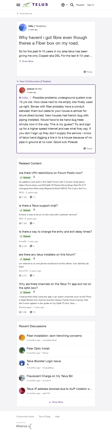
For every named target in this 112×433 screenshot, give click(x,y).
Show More (26, 61)
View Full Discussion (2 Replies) (33, 81)
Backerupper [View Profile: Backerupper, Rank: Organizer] (25, 307)
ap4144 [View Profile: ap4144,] (46, 393)
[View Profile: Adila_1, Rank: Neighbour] (23, 27)
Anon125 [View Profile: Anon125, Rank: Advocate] (23, 270)
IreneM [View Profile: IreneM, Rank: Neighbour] (22, 241)
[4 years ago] (34, 270)
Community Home (25, 416)
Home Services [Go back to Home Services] (24, 13)
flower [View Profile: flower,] (46, 352)
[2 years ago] (31, 192)
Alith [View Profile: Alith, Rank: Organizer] (21, 218)
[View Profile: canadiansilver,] (22, 338)
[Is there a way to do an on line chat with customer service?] (56, 214)
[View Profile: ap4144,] (22, 391)
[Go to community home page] (35, 4)
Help (57, 416)
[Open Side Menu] (18, 4)
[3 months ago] (33, 340)
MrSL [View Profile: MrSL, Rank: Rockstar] (21, 192)
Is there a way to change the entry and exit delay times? (55, 231)
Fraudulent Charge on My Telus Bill (50, 376)
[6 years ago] (30, 218)
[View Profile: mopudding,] (22, 363)
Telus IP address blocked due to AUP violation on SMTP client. (59, 389)
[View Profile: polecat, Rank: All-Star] (22, 90)
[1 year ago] (32, 241)
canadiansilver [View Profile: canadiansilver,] (50, 340)
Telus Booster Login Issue (44, 361)
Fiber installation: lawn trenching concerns (54, 335)
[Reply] (88, 72)
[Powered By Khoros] (56, 425)
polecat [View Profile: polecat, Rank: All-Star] (30, 88)
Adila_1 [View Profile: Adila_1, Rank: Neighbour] (31, 26)
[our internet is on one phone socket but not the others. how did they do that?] (56, 265)
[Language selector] (64, 5)
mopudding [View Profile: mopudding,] (48, 367)
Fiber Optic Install (38, 348)
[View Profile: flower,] (22, 350)
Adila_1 (26, 97)
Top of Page (44, 416)
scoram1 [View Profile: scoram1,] (47, 380)
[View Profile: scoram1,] (22, 378)
